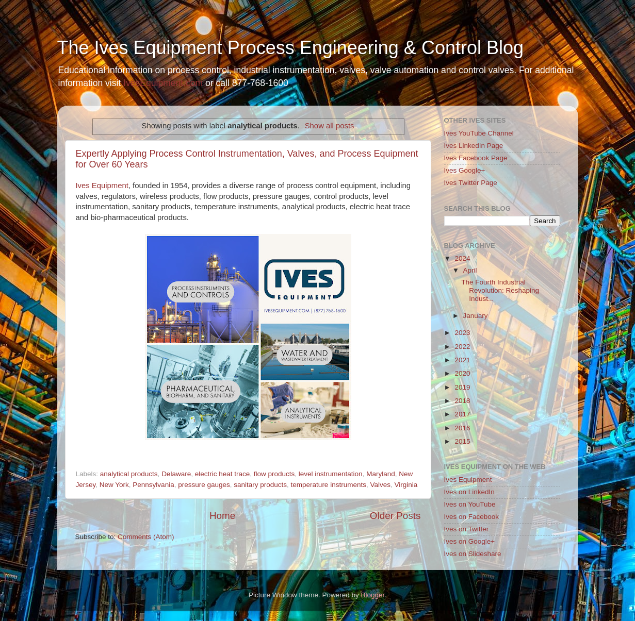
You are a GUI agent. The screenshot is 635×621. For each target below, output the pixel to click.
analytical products (129, 474)
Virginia (405, 485)
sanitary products (260, 485)
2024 (462, 258)
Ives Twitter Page (470, 183)
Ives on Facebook (471, 517)
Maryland (380, 474)
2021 (462, 360)
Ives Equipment (102, 185)
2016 (462, 428)
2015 (462, 441)
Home (222, 515)
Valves (380, 485)
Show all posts (329, 126)
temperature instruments (328, 485)
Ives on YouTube (470, 504)
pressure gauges (204, 485)
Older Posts (395, 515)
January (475, 316)
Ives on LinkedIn (469, 492)
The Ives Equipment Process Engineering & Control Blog (290, 47)
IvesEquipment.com (163, 83)
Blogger (373, 595)
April (470, 270)
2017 (462, 414)
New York (114, 485)
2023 (462, 333)
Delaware (176, 474)
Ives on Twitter (466, 529)
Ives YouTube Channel (479, 133)
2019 (462, 387)
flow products (274, 474)
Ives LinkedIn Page (473, 145)
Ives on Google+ (469, 541)
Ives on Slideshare (472, 554)
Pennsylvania (153, 485)
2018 (462, 401)
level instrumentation (331, 474)
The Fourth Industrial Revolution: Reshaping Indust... (500, 290)
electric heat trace (222, 474)
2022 (462, 346)
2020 (462, 373)
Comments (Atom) (146, 537)
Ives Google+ (464, 170)
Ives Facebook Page (476, 158)
